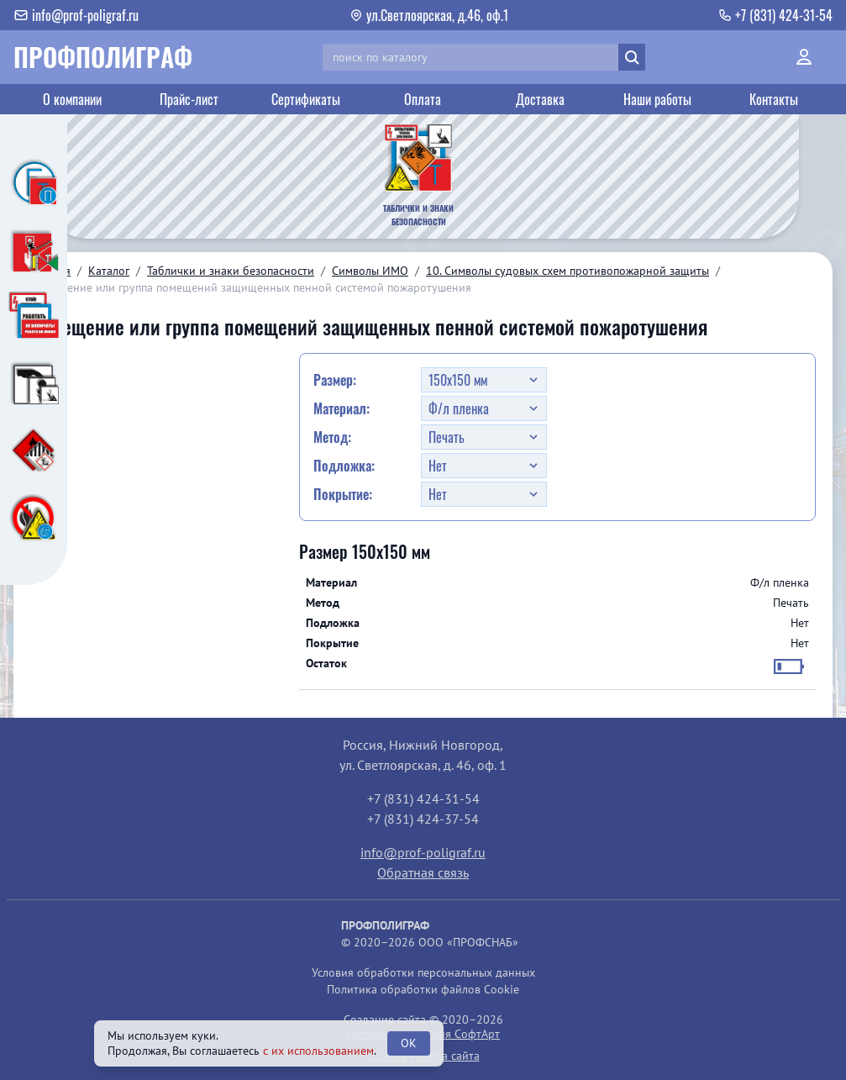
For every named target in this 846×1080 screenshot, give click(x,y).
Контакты (773, 99)
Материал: (341, 408)
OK (409, 1043)
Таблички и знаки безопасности (230, 270)
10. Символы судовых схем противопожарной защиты (567, 270)
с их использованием (318, 1050)
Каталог (108, 270)
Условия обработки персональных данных (423, 972)
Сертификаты (305, 99)
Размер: (334, 380)
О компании (72, 99)
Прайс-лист (189, 99)
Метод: (332, 437)
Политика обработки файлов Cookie (423, 989)
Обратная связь (423, 872)
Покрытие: (342, 494)
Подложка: (344, 466)
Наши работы (657, 99)
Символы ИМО (370, 270)
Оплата (422, 99)
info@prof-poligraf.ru (423, 852)
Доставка (540, 99)
